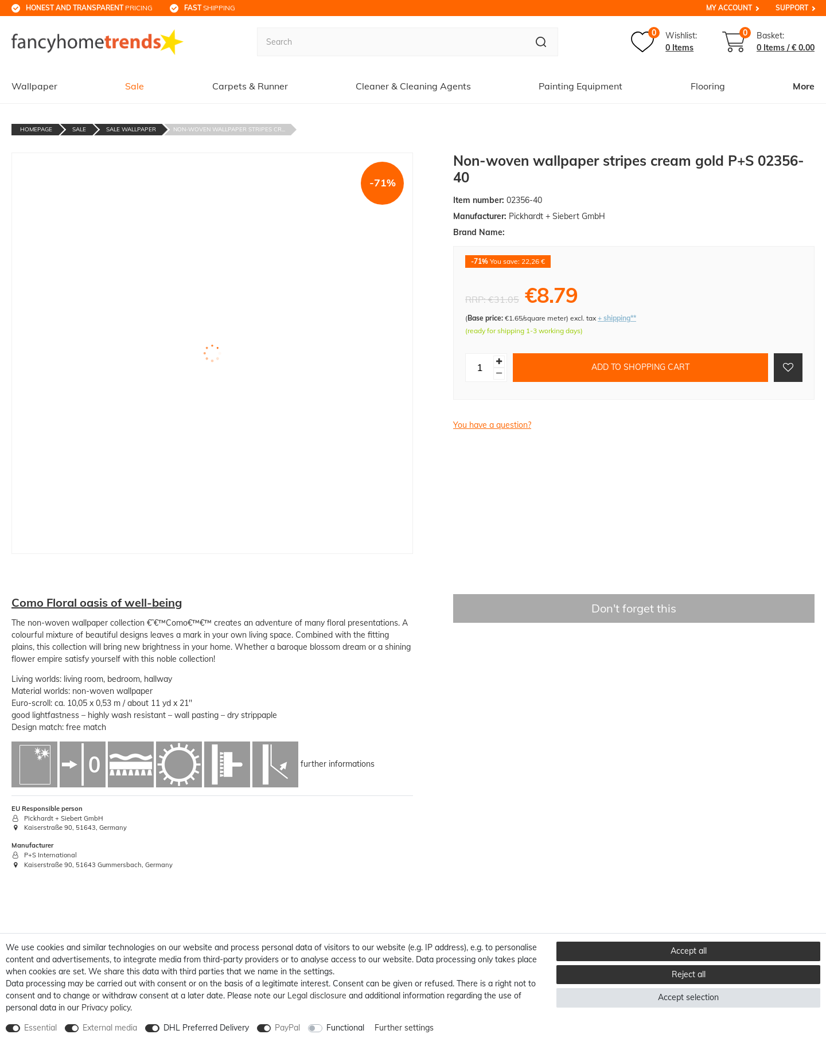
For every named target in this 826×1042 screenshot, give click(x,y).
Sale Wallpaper (131, 129)
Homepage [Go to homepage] (36, 129)
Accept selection (688, 997)
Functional (345, 1028)
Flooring (708, 86)
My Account (729, 7)
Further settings (404, 1028)
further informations (338, 763)
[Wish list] (664, 42)
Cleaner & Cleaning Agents (413, 86)
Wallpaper (34, 86)
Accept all (689, 951)
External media (110, 1028)
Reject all (689, 974)
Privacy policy (105, 1007)
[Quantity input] (479, 367)
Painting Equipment (580, 86)
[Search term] (390, 42)
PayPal (287, 1028)
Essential (40, 1028)
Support (792, 7)
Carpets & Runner (250, 86)
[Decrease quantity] (499, 374)
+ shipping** (617, 318)
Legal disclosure (316, 995)
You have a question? (492, 425)
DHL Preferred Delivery (206, 1028)
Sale (134, 86)
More (804, 86)
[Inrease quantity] (499, 362)
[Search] (541, 42)
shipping (209, 7)
